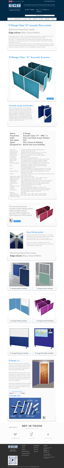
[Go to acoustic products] (17, 391)
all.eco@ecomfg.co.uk (15, 438)
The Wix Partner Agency (35, 466)
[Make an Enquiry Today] (40, 15)
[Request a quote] (50, 99)
